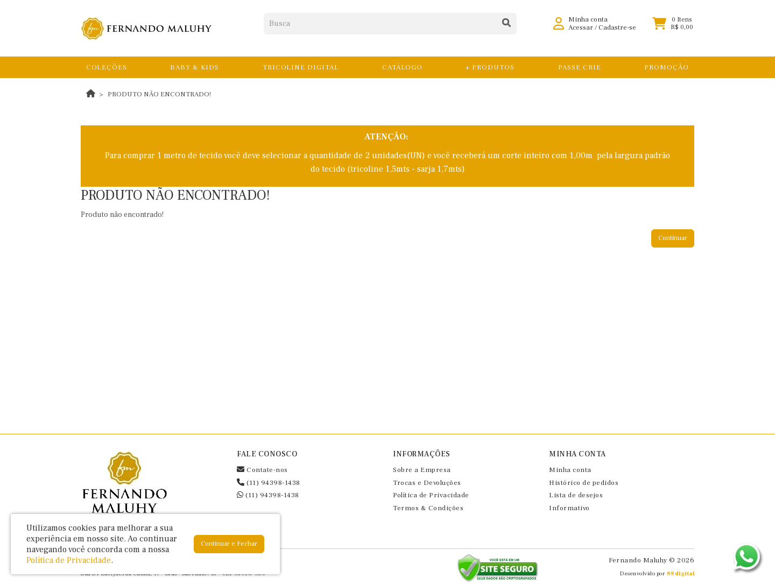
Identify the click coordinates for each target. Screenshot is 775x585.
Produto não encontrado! (159, 94)
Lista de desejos (576, 495)
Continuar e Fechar (229, 544)
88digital (681, 573)
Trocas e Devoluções (427, 482)
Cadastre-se (617, 32)
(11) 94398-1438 (268, 482)
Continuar (672, 238)
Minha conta (570, 470)
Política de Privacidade (431, 495)
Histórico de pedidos (583, 482)
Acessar (580, 32)
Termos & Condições (428, 508)
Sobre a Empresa (422, 470)
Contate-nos (262, 470)
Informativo (569, 508)
